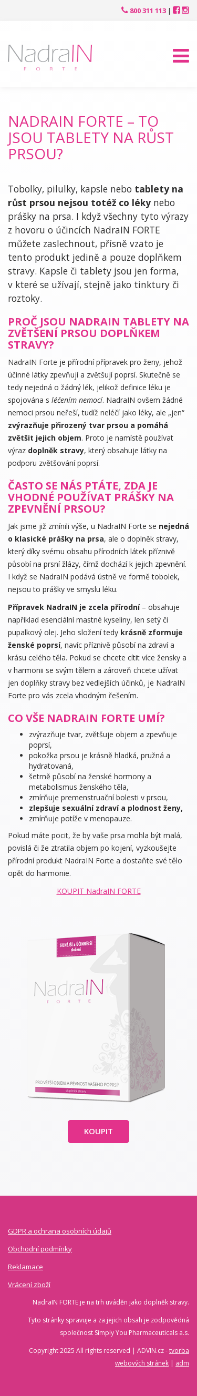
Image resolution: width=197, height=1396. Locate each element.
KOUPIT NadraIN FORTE (99, 891)
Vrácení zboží (29, 1284)
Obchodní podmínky (40, 1249)
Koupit (98, 1131)
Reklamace (25, 1266)
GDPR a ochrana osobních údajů (59, 1231)
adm (182, 1363)
